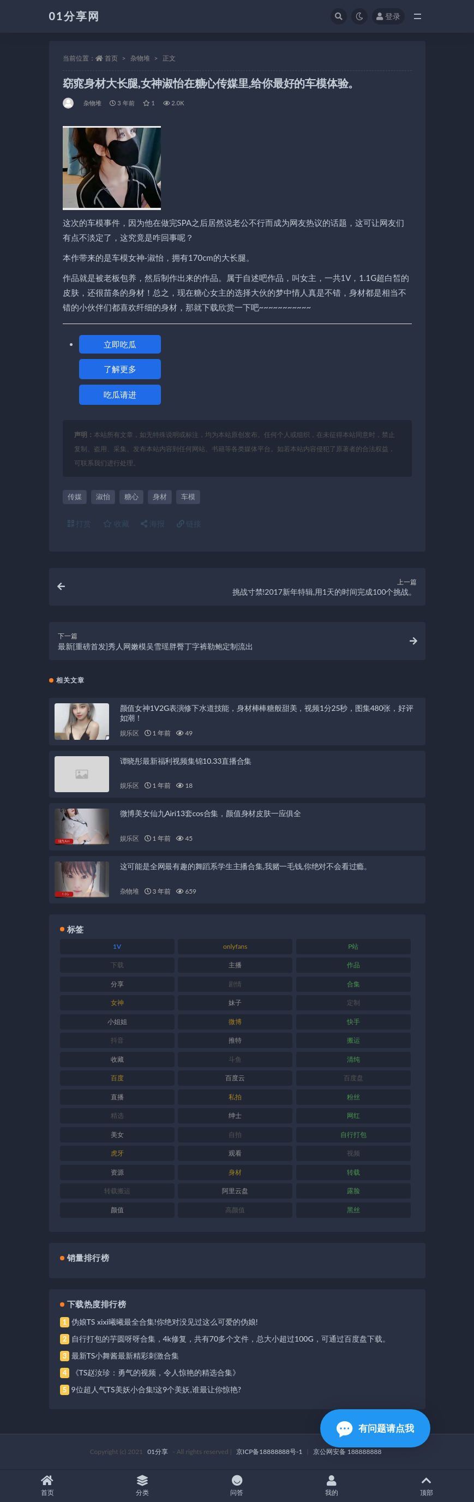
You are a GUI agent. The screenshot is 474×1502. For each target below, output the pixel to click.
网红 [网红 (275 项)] (353, 1115)
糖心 (131, 496)
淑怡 (103, 496)
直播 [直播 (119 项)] (117, 1097)
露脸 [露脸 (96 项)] (353, 1191)
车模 (188, 496)
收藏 (116, 523)
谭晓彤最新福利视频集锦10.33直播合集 (186, 760)
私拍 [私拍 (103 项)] (235, 1097)
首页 (111, 58)
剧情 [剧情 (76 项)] (235, 984)
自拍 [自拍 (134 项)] (235, 1134)
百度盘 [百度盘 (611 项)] (353, 1078)
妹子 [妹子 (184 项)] (235, 1002)
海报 (153, 523)
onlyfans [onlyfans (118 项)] (235, 946)
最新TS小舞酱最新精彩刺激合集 (125, 1355)
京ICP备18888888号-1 (269, 1451)
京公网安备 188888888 (347, 1451)
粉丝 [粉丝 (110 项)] (353, 1097)
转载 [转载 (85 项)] (353, 1172)
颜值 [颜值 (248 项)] (117, 1210)
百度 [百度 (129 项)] (117, 1078)
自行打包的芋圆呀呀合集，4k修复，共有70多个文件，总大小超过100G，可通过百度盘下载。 (230, 1338)
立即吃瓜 (120, 344)
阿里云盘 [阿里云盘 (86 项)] (235, 1191)
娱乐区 (129, 733)
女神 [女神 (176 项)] (117, 1002)
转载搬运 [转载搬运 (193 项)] (117, 1191)
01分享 (157, 1451)
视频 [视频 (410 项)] (353, 1153)
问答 (237, 1486)
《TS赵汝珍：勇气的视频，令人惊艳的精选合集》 (156, 1372)
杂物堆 (140, 58)
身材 (160, 496)
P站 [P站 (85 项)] (353, 946)
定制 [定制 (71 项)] (353, 1002)
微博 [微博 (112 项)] (235, 1022)
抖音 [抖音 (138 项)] (117, 1040)
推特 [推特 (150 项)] (235, 1040)
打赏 (80, 523)
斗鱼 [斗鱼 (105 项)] (235, 1059)
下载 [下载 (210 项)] (117, 965)
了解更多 (120, 369)
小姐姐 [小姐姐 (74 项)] (117, 1022)
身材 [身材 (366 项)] (235, 1172)
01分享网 (74, 15)
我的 (331, 1486)
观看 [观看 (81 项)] (235, 1153)
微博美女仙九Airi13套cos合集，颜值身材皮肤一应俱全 (211, 813)
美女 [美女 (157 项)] (117, 1134)
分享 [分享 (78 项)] (117, 984)
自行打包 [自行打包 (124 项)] (353, 1134)
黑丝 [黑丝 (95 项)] (353, 1210)
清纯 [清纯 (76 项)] (353, 1059)
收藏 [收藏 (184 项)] (117, 1059)
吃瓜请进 (120, 394)
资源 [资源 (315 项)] (117, 1172)
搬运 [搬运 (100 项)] (353, 1040)
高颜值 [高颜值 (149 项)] (235, 1210)
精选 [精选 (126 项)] (117, 1115)
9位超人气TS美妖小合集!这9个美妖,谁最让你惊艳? (156, 1389)
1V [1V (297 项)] (117, 946)
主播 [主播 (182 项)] (235, 965)
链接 (189, 523)
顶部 (426, 1486)
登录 (388, 16)
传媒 (75, 496)
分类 (142, 1486)
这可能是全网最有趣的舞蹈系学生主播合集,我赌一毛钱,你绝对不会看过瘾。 (245, 866)
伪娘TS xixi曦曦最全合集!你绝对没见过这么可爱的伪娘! (164, 1321)
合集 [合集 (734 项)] (353, 984)
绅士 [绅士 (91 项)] (235, 1115)
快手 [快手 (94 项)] (353, 1022)
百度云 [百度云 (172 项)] (235, 1078)
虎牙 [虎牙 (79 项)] (117, 1153)
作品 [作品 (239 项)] (353, 965)
